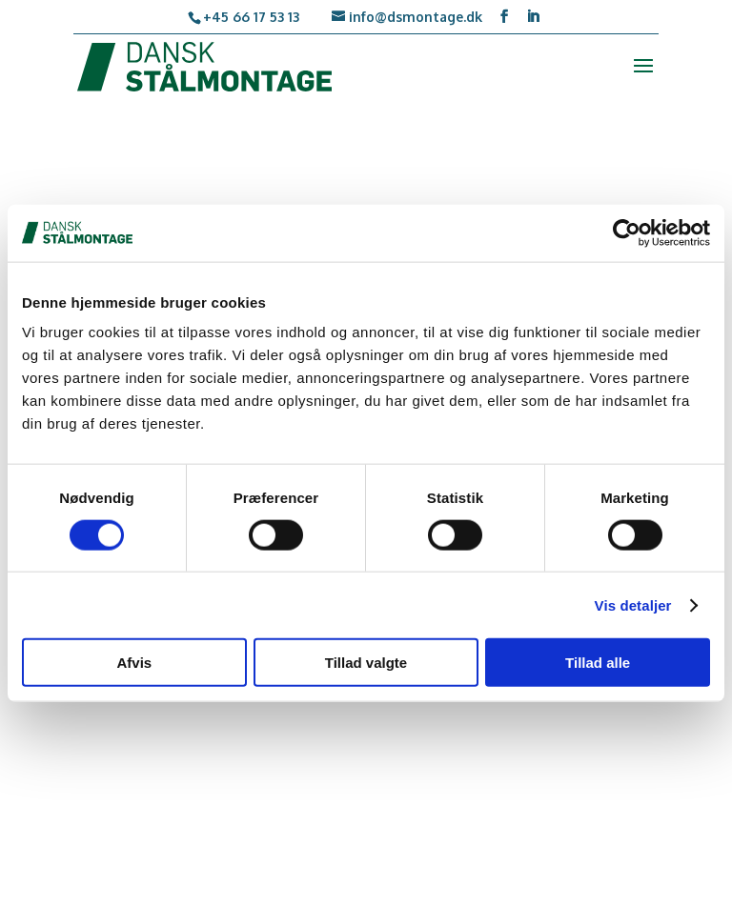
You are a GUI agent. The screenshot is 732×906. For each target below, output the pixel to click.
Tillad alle (597, 662)
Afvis (134, 662)
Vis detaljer (633, 604)
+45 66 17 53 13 (251, 17)
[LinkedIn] (532, 17)
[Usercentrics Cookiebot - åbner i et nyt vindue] (626, 232)
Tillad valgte (366, 662)
